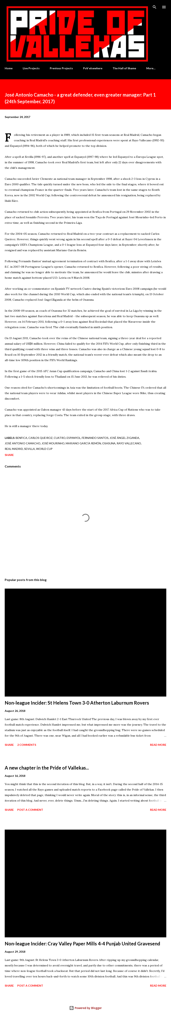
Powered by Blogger (85, 1008)
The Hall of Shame (124, 68)
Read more (158, 744)
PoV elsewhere (92, 68)
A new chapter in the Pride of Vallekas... (47, 768)
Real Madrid (14, 448)
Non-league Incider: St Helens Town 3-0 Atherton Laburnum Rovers (77, 703)
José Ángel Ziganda (124, 437)
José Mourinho (53, 443)
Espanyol (74, 437)
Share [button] (9, 455)
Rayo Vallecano (129, 443)
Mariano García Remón (83, 443)
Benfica (21, 437)
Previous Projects (61, 68)
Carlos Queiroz (40, 437)
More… (151, 68)
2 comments (26, 744)
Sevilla (29, 448)
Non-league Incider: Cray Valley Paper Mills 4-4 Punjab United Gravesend (82, 943)
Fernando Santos (95, 437)
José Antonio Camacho (22, 443)
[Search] (154, 7)
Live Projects (31, 68)
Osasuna (109, 443)
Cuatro (59, 437)
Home (9, 68)
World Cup (44, 448)
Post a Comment (30, 809)
